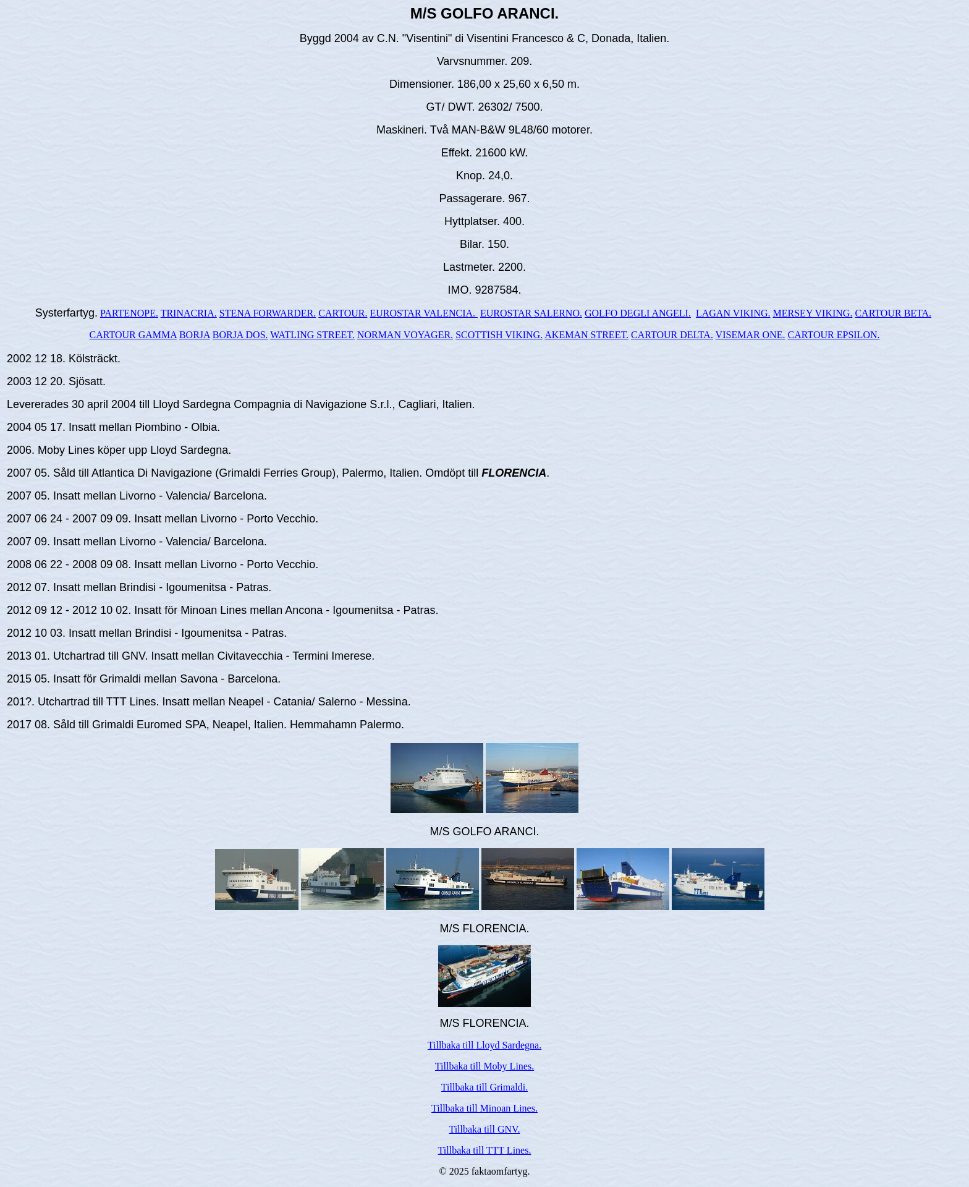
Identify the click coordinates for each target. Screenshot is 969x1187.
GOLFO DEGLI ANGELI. (638, 313)
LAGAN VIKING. (733, 313)
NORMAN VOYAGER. (405, 335)
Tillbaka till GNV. (484, 1129)
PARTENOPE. (129, 313)
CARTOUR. (342, 313)
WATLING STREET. (312, 335)
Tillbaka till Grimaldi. (484, 1087)
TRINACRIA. (189, 313)
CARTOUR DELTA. (672, 335)
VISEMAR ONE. (750, 335)
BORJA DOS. (240, 335)
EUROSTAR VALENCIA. (424, 313)
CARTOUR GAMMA (133, 335)
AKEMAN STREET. (586, 335)
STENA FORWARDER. (267, 313)
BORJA (194, 335)
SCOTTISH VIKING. (499, 335)
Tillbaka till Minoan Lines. (484, 1108)
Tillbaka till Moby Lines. (484, 1066)
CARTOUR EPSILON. (834, 335)
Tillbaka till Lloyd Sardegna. (484, 1045)
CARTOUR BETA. (893, 313)
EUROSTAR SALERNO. (531, 313)
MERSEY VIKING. (813, 313)
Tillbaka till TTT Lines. (484, 1150)
